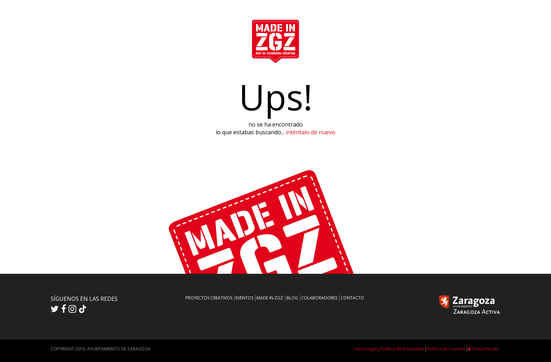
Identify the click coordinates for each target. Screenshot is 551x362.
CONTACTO (352, 298)
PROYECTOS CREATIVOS (209, 298)
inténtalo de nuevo (310, 132)
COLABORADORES (319, 298)
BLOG (292, 298)
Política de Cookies (446, 349)
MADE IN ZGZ (270, 298)
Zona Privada (483, 349)
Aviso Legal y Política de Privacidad (389, 349)
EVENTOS (244, 298)
